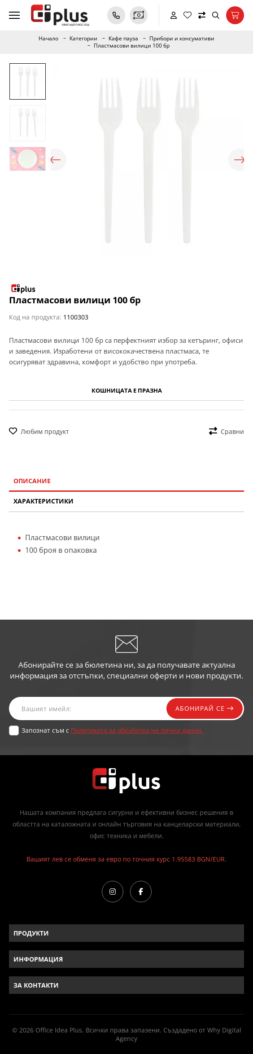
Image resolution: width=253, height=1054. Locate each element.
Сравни (226, 431)
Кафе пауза (123, 38)
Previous (55, 160)
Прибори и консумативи (181, 38)
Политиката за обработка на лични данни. (137, 730)
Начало (48, 38)
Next (239, 160)
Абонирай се (204, 708)
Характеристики (43, 501)
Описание (32, 481)
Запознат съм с (112, 730)
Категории (83, 38)
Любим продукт (39, 431)
